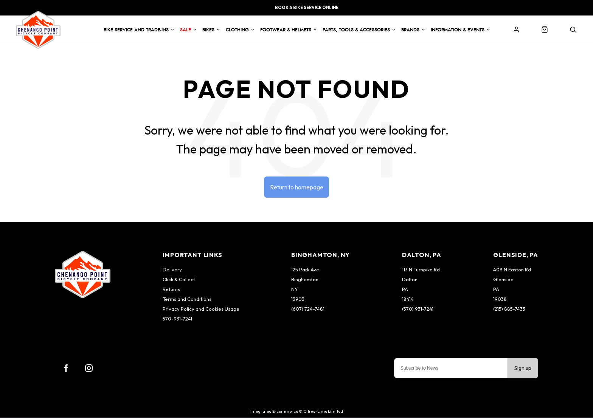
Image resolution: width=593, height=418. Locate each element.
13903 (297, 299)
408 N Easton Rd (512, 270)
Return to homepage (297, 187)
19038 (500, 299)
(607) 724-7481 (307, 309)
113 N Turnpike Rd (421, 270)
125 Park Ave (305, 270)
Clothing (237, 30)
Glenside (503, 280)
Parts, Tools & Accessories (356, 30)
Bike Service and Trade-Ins (136, 30)
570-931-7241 (177, 319)
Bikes (208, 30)
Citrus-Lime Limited (323, 411)
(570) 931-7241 (417, 309)
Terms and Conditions (187, 299)
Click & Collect (179, 280)
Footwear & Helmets (285, 30)
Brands (410, 30)
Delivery (172, 270)
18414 (408, 299)
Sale (185, 30)
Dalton (410, 280)
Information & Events (457, 30)
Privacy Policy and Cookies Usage (201, 309)
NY (294, 289)
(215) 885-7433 (509, 309)
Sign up (522, 368)
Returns (171, 289)
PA (405, 289)
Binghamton (304, 280)
